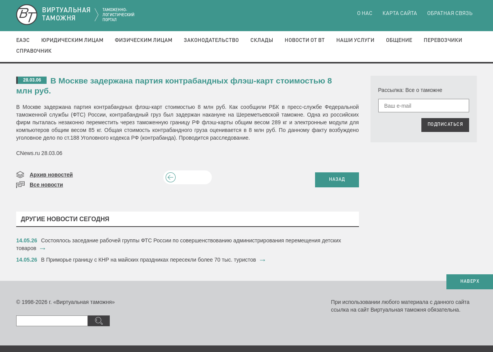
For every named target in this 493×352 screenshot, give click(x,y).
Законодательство (211, 40)
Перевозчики (443, 40)
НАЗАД (337, 179)
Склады (261, 40)
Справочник (34, 51)
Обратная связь (450, 13)
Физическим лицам (143, 40)
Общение (399, 40)
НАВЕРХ (469, 281)
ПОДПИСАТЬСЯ (445, 124)
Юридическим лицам (72, 40)
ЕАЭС (23, 40)
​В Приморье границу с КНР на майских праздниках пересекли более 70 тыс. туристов (148, 260)
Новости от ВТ (305, 40)
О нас (364, 13)
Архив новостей (51, 175)
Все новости (46, 185)
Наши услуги (355, 40)
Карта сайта (399, 13)
